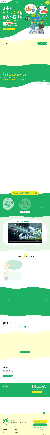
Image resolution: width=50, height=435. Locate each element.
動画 (16, 431)
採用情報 (17, 429)
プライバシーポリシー (19, 432)
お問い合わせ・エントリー (39, 424)
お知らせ (5, 431)
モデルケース (5, 432)
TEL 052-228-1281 (40, 428)
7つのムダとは (9, 28)
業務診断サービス (6, 429)
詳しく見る (42, 43)
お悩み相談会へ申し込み (39, 421)
